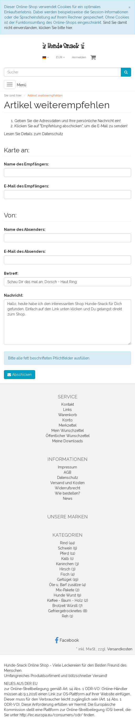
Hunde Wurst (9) (67, 595)
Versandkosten (119, 649)
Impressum (67, 467)
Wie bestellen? (67, 493)
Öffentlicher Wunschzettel (68, 436)
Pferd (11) (67, 553)
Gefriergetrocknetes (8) (67, 611)
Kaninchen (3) (67, 564)
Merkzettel (68, 425)
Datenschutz (52, 134)
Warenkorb (67, 415)
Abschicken (19, 374)
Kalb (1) (67, 559)
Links (67, 410)
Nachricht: (13, 295)
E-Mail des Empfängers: (26, 186)
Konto (67, 420)
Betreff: (11, 273)
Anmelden (79, 57)
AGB (67, 472)
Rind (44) (67, 543)
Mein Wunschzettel (67, 430)
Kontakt (67, 404)
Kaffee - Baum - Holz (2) (67, 600)
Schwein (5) (67, 548)
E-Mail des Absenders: (25, 251)
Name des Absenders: (24, 229)
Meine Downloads (67, 441)
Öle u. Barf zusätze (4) (67, 585)
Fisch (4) (68, 574)
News (67, 498)
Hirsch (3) (67, 569)
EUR (60, 57)
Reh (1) (67, 616)
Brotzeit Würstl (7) (67, 606)
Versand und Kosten (67, 483)
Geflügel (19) (67, 579)
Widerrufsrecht (67, 488)
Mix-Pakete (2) (67, 590)
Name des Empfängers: (26, 164)
